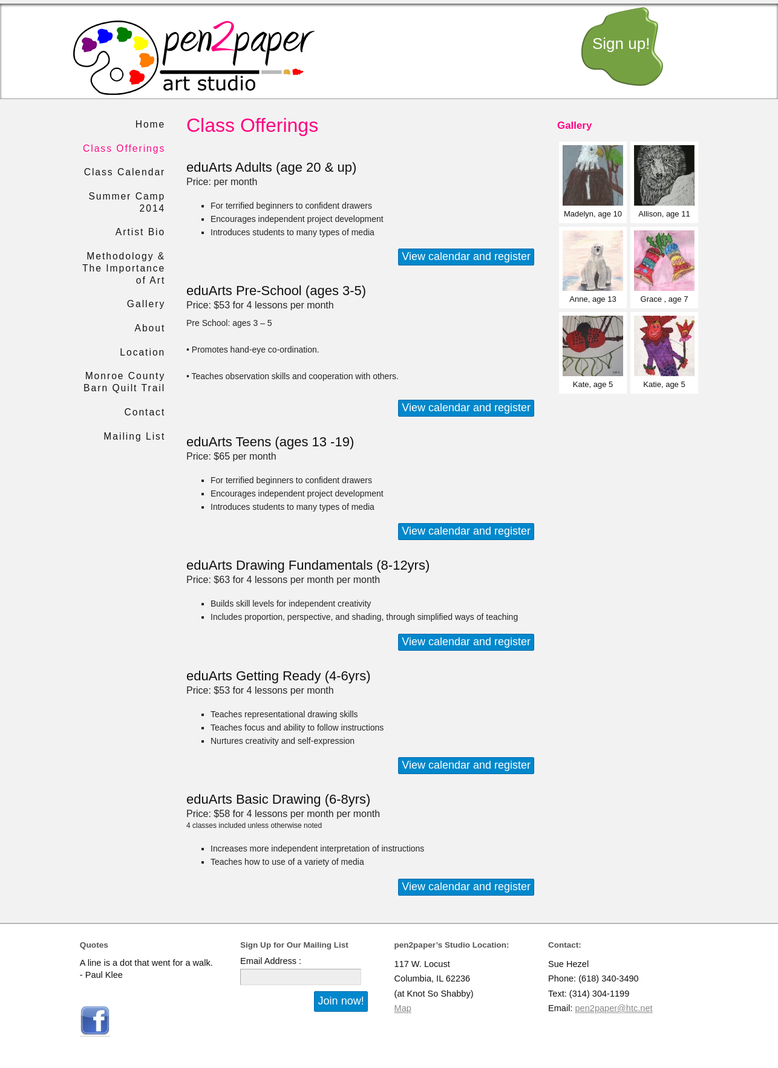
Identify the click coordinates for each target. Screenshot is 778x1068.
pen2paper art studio (194, 58)
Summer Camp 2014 (126, 202)
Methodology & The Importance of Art (123, 268)
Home (151, 124)
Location (142, 352)
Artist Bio (140, 232)
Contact (145, 412)
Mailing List (134, 436)
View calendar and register (466, 256)
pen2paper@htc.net (614, 1008)
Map (402, 1008)
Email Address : (270, 961)
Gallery (146, 304)
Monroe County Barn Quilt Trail (124, 382)
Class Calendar (125, 172)
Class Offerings (124, 148)
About (149, 328)
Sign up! (621, 43)
